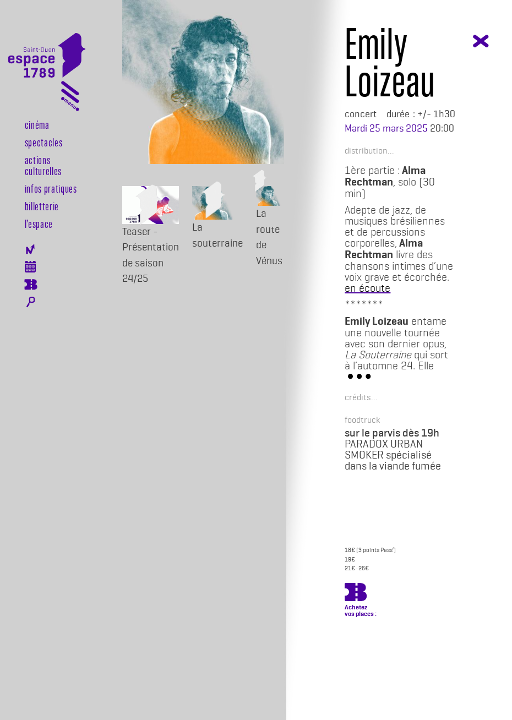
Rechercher (30, 302)
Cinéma (37, 124)
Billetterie (42, 205)
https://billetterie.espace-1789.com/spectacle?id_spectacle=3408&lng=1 (356, 594)
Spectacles (44, 142)
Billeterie (30, 284)
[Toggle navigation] (70, 98)
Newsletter (30, 249)
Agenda (30, 266)
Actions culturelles (43, 165)
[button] (366, 150)
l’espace (39, 223)
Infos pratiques (51, 188)
